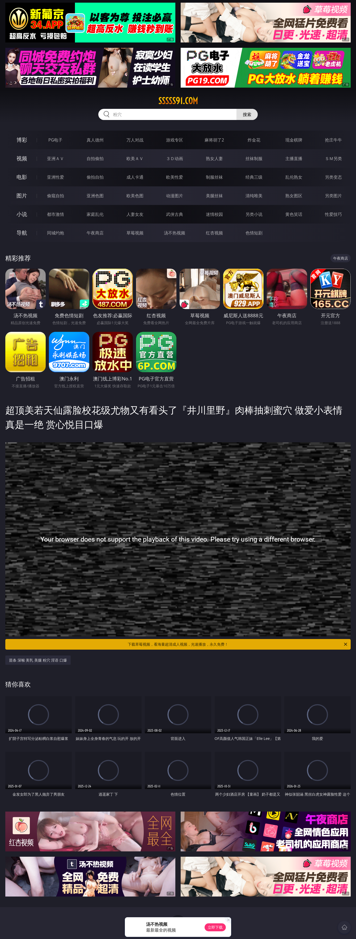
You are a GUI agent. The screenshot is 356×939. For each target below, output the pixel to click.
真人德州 (95, 140)
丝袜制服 (253, 158)
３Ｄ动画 (174, 158)
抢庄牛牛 (333, 140)
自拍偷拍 (95, 158)
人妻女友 (134, 214)
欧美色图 (134, 196)
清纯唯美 (253, 196)
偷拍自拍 (95, 177)
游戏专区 (174, 140)
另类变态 (333, 177)
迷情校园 (214, 214)
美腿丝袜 (214, 196)
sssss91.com (178, 101)
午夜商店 (95, 233)
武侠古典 (174, 214)
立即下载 (215, 927)
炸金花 (254, 140)
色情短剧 (253, 233)
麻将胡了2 (214, 140)
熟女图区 (293, 196)
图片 (21, 195)
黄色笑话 (293, 214)
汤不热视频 (174, 233)
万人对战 (134, 140)
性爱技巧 (333, 214)
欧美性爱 (174, 177)
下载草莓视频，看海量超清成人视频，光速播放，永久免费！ (238, 644)
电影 (21, 177)
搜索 (247, 114)
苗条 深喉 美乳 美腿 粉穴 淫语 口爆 (38, 660)
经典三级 (253, 177)
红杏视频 (214, 233)
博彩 (21, 139)
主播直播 (293, 158)
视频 (21, 158)
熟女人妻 (214, 158)
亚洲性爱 (55, 177)
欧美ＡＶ (134, 158)
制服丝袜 (214, 177)
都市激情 (55, 214)
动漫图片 (174, 196)
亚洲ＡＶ (55, 158)
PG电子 (55, 140)
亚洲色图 (95, 196)
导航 (21, 232)
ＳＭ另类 (333, 158)
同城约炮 (55, 233)
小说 (21, 214)
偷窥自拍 (55, 196)
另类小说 (253, 214)
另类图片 (333, 196)
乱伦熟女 (293, 177)
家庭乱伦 (95, 214)
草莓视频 (134, 233)
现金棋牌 (293, 140)
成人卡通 (134, 177)
